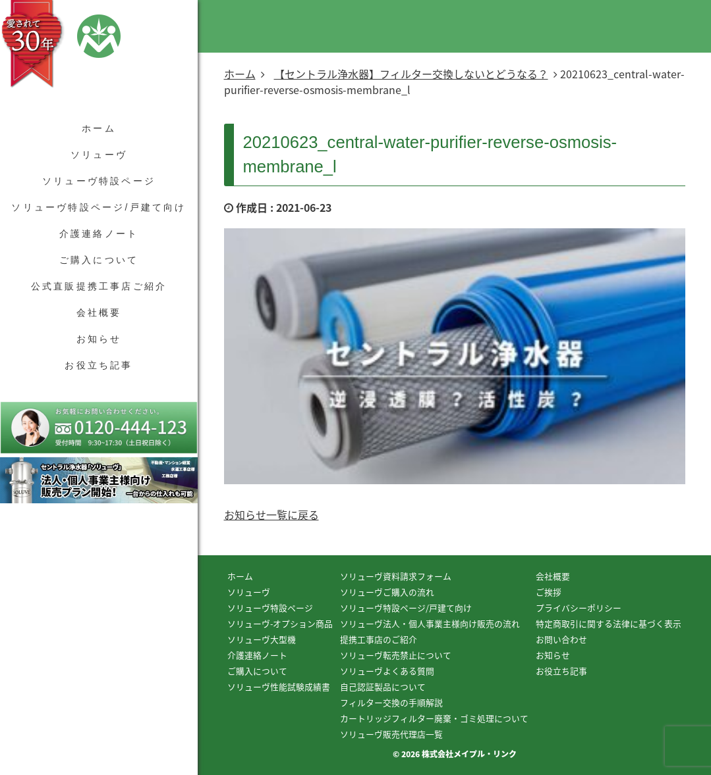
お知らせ (99, 339)
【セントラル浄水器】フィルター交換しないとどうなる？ (411, 74)
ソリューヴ (99, 154)
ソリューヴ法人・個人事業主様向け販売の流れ (430, 623)
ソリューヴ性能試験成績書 (278, 686)
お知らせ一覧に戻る (271, 514)
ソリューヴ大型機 (261, 639)
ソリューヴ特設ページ (99, 181)
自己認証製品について (383, 686)
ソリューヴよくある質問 (387, 670)
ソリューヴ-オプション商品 (280, 623)
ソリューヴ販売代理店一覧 (391, 734)
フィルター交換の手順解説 (391, 702)
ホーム (99, 128)
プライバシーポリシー (578, 607)
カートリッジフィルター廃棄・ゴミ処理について (434, 718)
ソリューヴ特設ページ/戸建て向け (98, 207)
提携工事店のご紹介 (378, 639)
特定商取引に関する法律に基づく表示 (608, 623)
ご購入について (98, 260)
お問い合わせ (561, 639)
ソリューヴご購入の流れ (387, 592)
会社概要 (99, 312)
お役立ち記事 (98, 365)
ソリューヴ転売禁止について (395, 655)
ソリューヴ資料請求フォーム (395, 576)
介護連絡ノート (98, 233)
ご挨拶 (548, 592)
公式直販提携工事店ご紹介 (99, 286)
